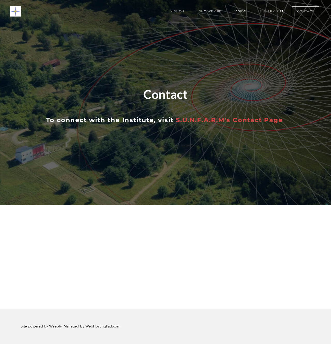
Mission (177, 11)
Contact (305, 11)
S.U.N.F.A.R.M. (272, 11)
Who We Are (209, 11)
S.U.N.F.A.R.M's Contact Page (229, 120)
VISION (241, 11)
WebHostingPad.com (102, 326)
